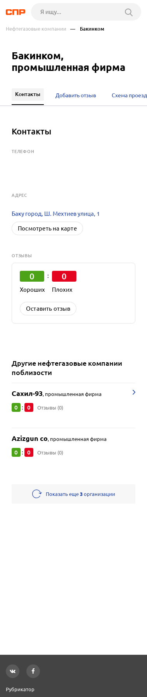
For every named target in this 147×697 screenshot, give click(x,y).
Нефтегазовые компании (36, 28)
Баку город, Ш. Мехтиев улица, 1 (56, 213)
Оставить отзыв (48, 308)
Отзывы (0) (50, 407)
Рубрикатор (20, 689)
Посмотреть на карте (47, 228)
